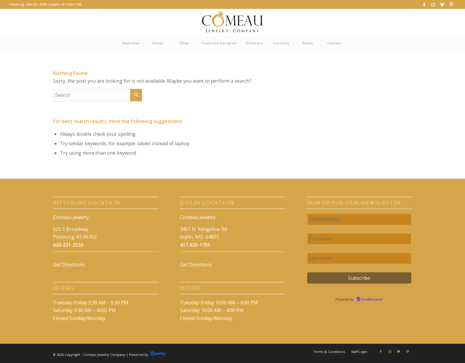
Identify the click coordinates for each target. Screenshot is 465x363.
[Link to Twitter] (442, 4)
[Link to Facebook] (424, 4)
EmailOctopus (372, 299)
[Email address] (359, 219)
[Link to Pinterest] (451, 4)
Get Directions (69, 264)
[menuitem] (130, 43)
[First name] (359, 238)
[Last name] (359, 258)
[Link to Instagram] (433, 4)
